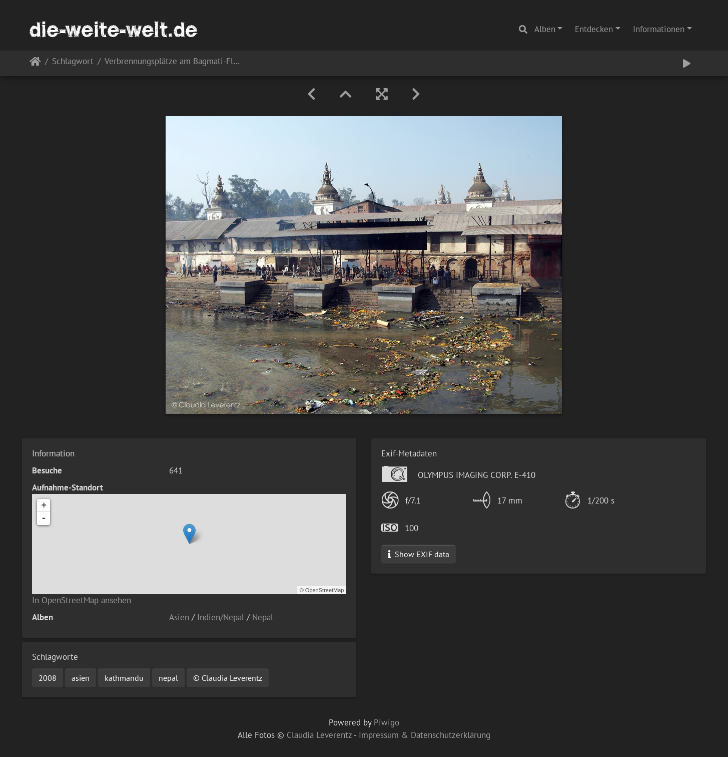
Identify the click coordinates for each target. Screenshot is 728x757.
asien (81, 678)
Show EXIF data (418, 554)
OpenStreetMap (324, 590)
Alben (544, 29)
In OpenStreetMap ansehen (81, 600)
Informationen (658, 29)
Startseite (35, 63)
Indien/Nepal (220, 617)
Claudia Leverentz (319, 734)
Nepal (262, 617)
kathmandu (124, 678)
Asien (179, 617)
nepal (168, 678)
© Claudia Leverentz (227, 678)
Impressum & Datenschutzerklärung (424, 734)
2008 (48, 678)
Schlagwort (73, 62)
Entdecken (594, 29)
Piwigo (386, 722)
